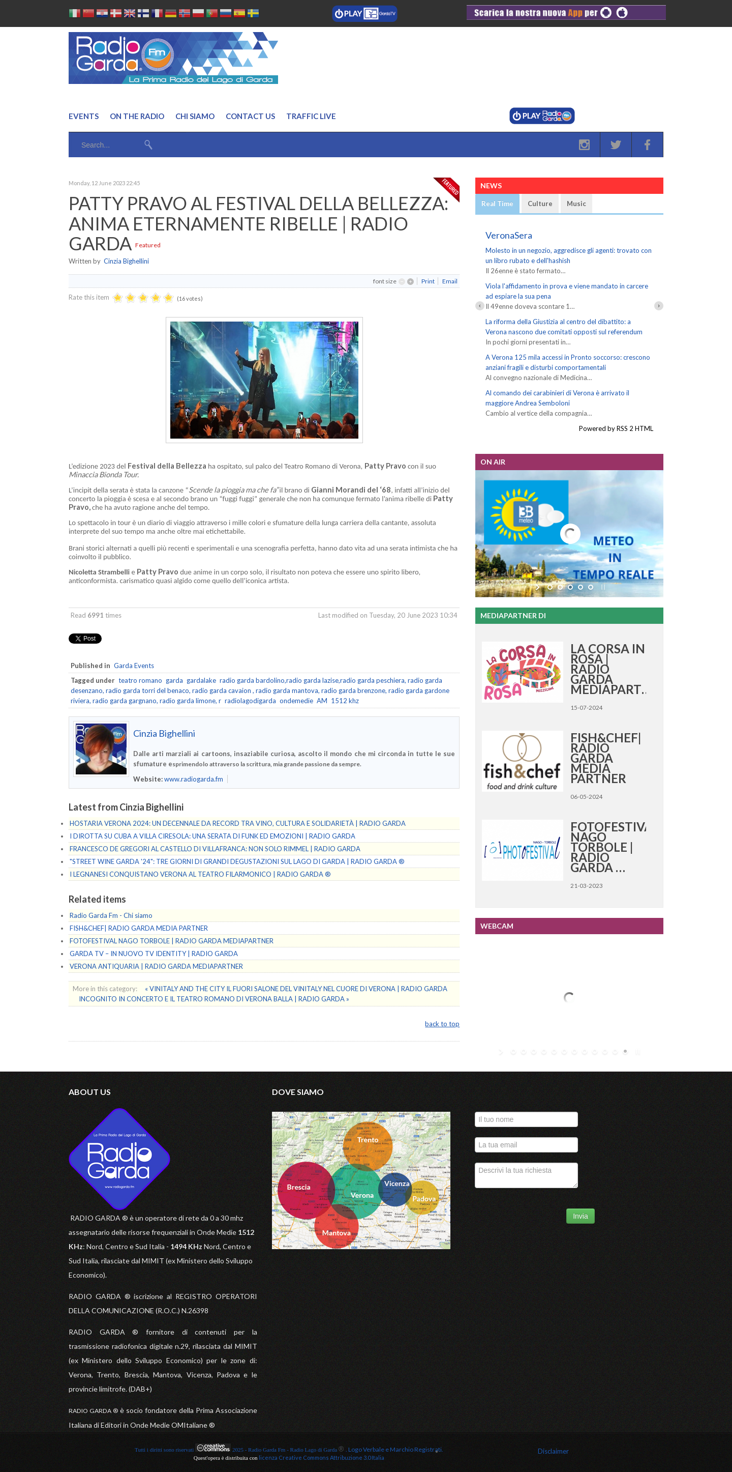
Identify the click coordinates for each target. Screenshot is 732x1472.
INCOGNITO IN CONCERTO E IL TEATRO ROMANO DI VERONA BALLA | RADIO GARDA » (214, 999)
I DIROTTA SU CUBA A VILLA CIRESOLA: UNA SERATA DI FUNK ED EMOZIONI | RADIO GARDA (212, 836)
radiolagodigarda (250, 701)
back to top (442, 1024)
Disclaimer (553, 1451)
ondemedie (296, 701)
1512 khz (345, 701)
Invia (580, 1216)
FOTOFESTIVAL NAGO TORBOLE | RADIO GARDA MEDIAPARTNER (171, 941)
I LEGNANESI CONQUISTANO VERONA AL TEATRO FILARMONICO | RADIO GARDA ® (200, 874)
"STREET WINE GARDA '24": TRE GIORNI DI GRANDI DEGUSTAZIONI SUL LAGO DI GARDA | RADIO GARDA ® (237, 861)
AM (322, 701)
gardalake (201, 680)
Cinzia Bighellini (126, 261)
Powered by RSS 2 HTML (616, 428)
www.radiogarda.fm (193, 779)
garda (174, 680)
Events (84, 116)
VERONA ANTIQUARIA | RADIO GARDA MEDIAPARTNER (156, 966)
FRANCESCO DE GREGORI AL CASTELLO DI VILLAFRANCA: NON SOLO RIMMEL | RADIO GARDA (215, 849)
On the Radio (137, 116)
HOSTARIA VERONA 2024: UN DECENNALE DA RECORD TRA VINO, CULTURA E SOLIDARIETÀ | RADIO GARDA (238, 823)
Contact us (250, 116)
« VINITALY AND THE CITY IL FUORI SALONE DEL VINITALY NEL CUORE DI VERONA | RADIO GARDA (296, 989)
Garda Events (134, 665)
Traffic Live (311, 116)
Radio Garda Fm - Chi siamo (111, 915)
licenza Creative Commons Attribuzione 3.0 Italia (321, 1457)
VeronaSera (508, 235)
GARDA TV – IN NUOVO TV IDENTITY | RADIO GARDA (154, 953)
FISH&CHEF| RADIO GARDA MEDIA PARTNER (139, 928)
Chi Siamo (195, 116)
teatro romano (140, 680)
